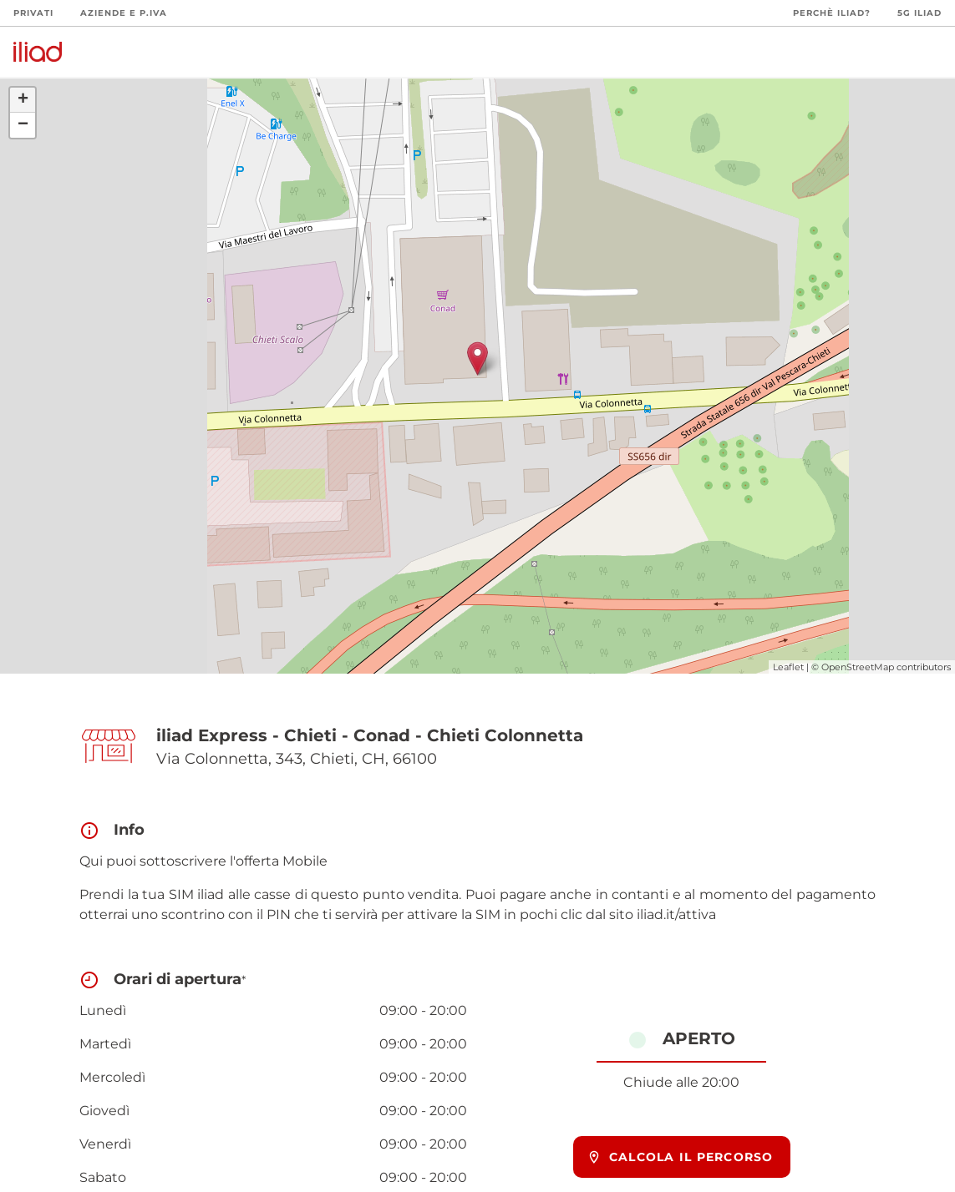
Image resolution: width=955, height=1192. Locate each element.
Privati (33, 13)
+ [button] (23, 100)
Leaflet (788, 667)
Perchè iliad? (832, 13)
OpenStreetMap (857, 667)
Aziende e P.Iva (123, 13)
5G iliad (919, 13)
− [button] (23, 125)
